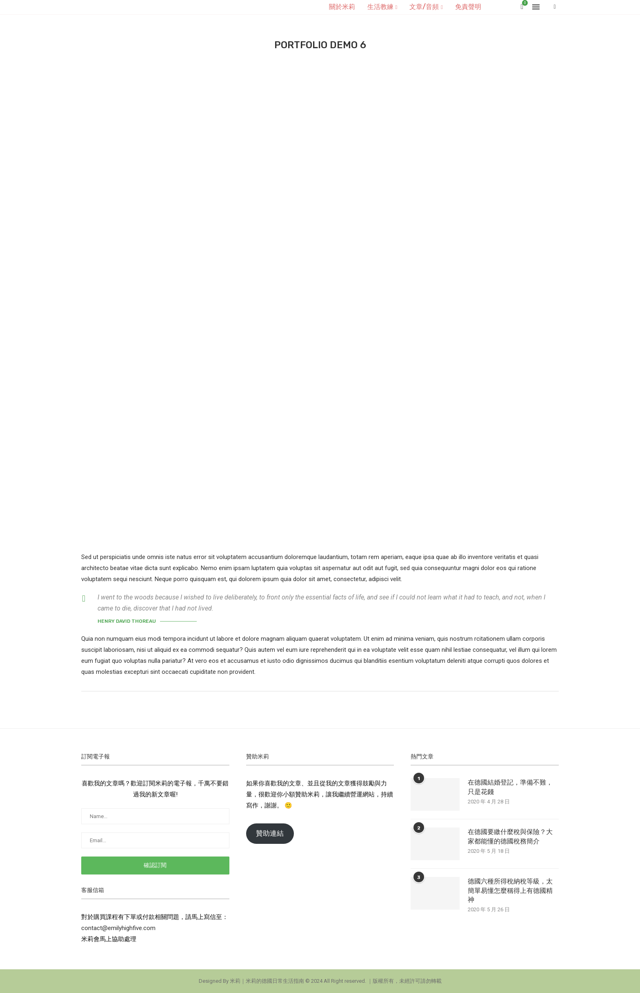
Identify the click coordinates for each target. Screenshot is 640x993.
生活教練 (380, 7)
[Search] (555, 7)
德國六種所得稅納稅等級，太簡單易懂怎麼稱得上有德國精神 (510, 890)
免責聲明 (468, 7)
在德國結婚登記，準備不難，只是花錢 (510, 786)
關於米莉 (342, 7)
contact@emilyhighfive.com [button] (118, 928)
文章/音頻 (424, 7)
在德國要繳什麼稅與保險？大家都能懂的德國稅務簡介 (510, 836)
